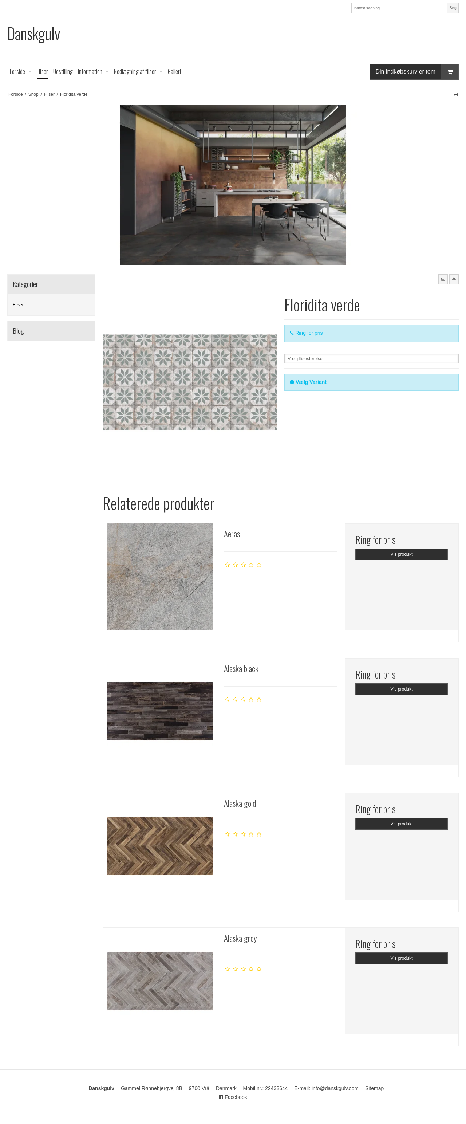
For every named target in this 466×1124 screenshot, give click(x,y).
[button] (443, 279)
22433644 (276, 1088)
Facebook (233, 1097)
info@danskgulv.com (335, 1088)
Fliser (18, 304)
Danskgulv (33, 33)
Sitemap (374, 1088)
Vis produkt (402, 554)
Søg (452, 7)
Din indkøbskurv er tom (417, 71)
